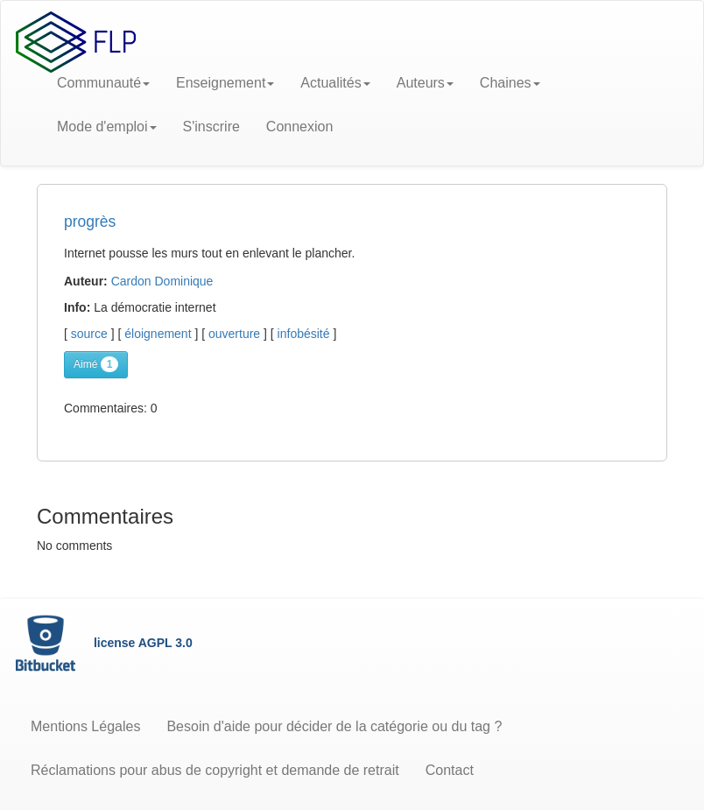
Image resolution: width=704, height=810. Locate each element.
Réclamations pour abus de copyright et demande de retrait (215, 770)
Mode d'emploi (107, 126)
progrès (90, 221)
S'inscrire (211, 126)
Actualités (335, 82)
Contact (450, 770)
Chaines (510, 82)
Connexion (300, 126)
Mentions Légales (85, 726)
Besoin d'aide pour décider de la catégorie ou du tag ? (334, 726)
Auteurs (425, 82)
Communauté (103, 82)
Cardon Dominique (162, 281)
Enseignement (225, 82)
